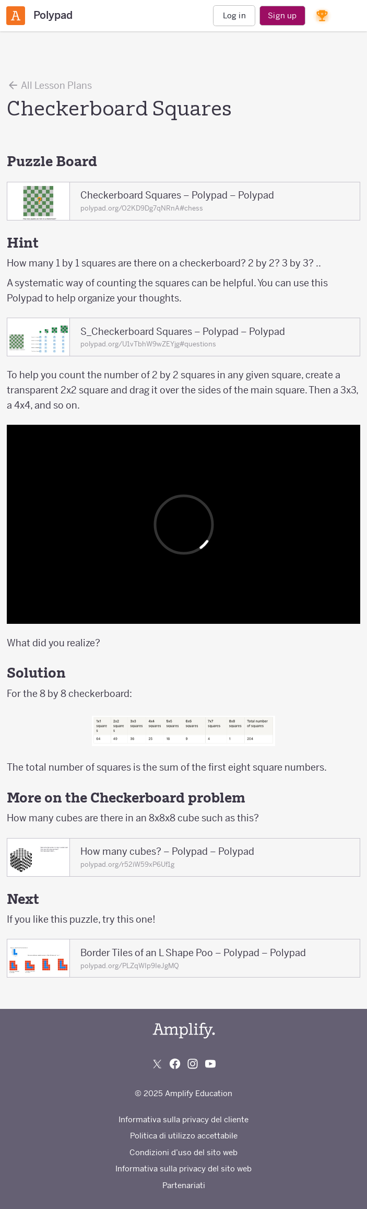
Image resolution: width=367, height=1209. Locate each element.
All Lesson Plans (49, 85)
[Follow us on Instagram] (193, 1064)
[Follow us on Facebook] (175, 1064)
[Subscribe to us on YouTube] (210, 1064)
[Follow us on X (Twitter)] (157, 1064)
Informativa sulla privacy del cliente (183, 1119)
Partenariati (183, 1185)
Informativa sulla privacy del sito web (183, 1168)
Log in (234, 15)
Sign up (282, 15)
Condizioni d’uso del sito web (183, 1152)
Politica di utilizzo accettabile (184, 1136)
